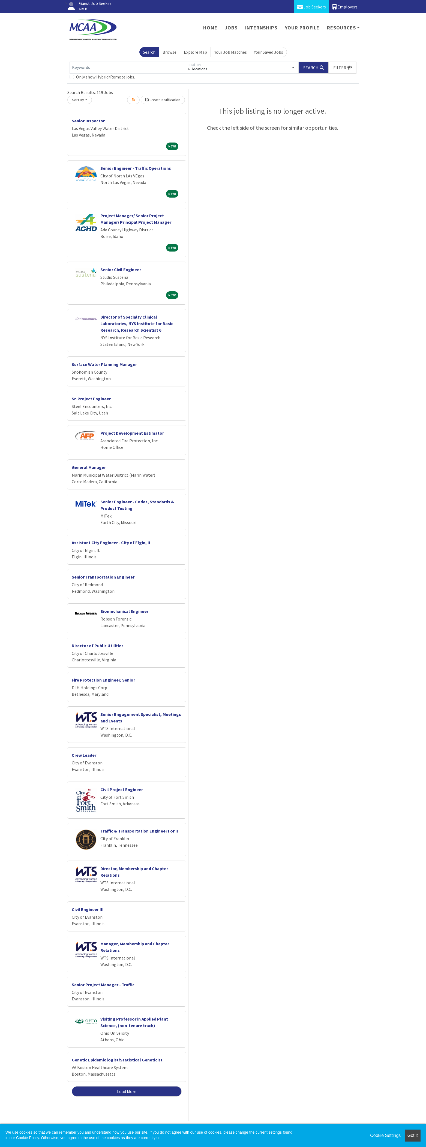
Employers (345, 6)
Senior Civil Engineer (120, 269)
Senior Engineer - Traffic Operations (135, 168)
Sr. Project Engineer (91, 398)
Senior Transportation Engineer (103, 577)
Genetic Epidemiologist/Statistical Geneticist (117, 1060)
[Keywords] (127, 68)
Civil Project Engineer (121, 789)
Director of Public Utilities (98, 645)
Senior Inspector (88, 120)
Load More (126, 1091)
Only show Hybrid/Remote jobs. (105, 77)
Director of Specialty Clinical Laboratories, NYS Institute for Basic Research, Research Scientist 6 (136, 323)
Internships (261, 28)
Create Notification (162, 99)
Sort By (78, 99)
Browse (169, 52)
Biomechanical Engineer (124, 611)
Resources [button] (341, 28)
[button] (342, 68)
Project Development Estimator (132, 433)
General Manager (89, 467)
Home (210, 28)
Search (149, 52)
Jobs (231, 28)
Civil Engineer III (88, 909)
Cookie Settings (385, 1135)
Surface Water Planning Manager (104, 364)
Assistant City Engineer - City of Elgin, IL (111, 542)
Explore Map (195, 52)
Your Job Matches (230, 52)
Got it (412, 1135)
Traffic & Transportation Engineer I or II (139, 831)
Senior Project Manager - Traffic (103, 984)
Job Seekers (311, 6)
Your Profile (302, 28)
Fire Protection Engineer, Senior (103, 680)
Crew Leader (84, 755)
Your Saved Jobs (268, 52)
